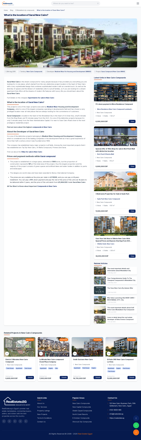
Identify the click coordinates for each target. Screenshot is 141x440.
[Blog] (12, 10)
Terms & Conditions (44, 418)
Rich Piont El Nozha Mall (105, 154)
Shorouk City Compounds (82, 422)
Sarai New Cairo (35, 102)
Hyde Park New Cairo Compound (108, 199)
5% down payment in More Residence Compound (114, 104)
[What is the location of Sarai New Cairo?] (51, 10)
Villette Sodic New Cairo (105, 244)
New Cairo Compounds (34, 71)
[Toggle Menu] (138, 3)
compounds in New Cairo (42, 127)
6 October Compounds (80, 418)
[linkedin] (26, 421)
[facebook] (4, 421)
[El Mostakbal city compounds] (25, 10)
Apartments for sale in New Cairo (41, 98)
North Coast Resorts (80, 414)
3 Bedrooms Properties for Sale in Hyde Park (112, 194)
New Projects (42, 414)
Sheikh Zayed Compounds (82, 411)
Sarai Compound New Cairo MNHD (113, 71)
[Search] (75, 3)
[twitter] (9, 421)
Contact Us (41, 422)
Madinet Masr (52, 107)
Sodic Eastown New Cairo (83, 359)
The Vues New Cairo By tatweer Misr (120, 288)
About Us (40, 403)
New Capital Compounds (81, 407)
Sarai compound (47, 156)
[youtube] (20, 421)
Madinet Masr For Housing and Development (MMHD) (73, 71)
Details (30, 377)
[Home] (6, 10)
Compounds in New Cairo (47, 186)
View (132, 121)
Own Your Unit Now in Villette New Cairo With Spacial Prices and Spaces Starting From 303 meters (113, 241)
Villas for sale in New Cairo (31, 152)
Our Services (42, 407)
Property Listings (43, 411)
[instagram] (15, 421)
